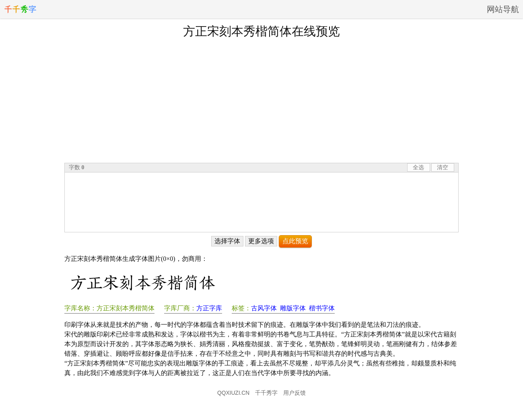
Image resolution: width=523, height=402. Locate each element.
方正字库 (209, 308)
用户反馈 (294, 393)
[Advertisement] (261, 100)
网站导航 (503, 9)
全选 (418, 167)
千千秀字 (266, 393)
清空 (442, 167)
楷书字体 (322, 308)
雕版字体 (293, 308)
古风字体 (264, 308)
